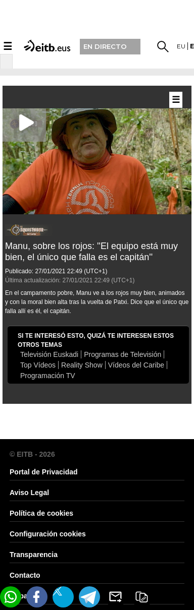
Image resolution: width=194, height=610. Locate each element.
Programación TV (47, 376)
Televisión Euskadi (49, 354)
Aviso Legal (29, 493)
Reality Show (82, 365)
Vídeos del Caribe (136, 365)
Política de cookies (41, 513)
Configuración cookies (48, 534)
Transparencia (34, 555)
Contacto (25, 575)
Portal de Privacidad (44, 472)
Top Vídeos (38, 365)
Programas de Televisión (122, 354)
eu (181, 46)
